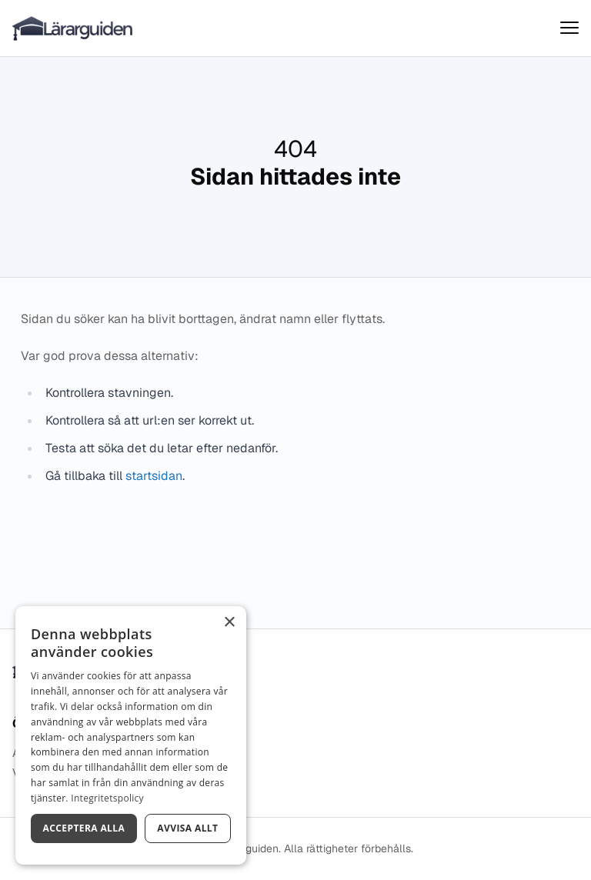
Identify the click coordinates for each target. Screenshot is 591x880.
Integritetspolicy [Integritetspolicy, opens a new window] (107, 798)
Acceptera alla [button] (84, 828)
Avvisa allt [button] (187, 828)
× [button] (229, 622)
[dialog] (130, 735)
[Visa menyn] (569, 28)
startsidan (153, 476)
